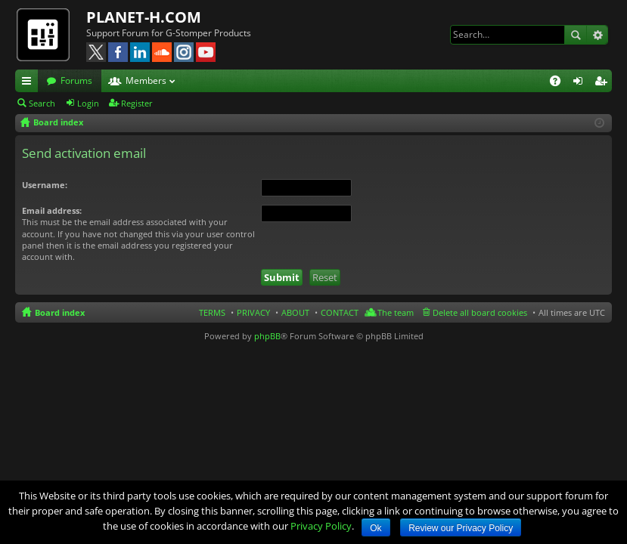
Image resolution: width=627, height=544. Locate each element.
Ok (375, 528)
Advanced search (597, 35)
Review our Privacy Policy (460, 528)
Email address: (52, 210)
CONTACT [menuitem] (340, 312)
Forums (76, 80)
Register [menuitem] (603, 83)
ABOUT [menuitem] (295, 312)
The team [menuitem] (395, 312)
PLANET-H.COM (143, 17)
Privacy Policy (321, 526)
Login (88, 103)
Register (137, 103)
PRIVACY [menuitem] (253, 312)
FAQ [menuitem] (560, 83)
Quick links (29, 83)
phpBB (267, 336)
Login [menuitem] (581, 83)
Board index (60, 312)
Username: (44, 184)
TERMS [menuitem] (212, 312)
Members (146, 80)
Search (575, 35)
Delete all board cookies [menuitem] (480, 312)
